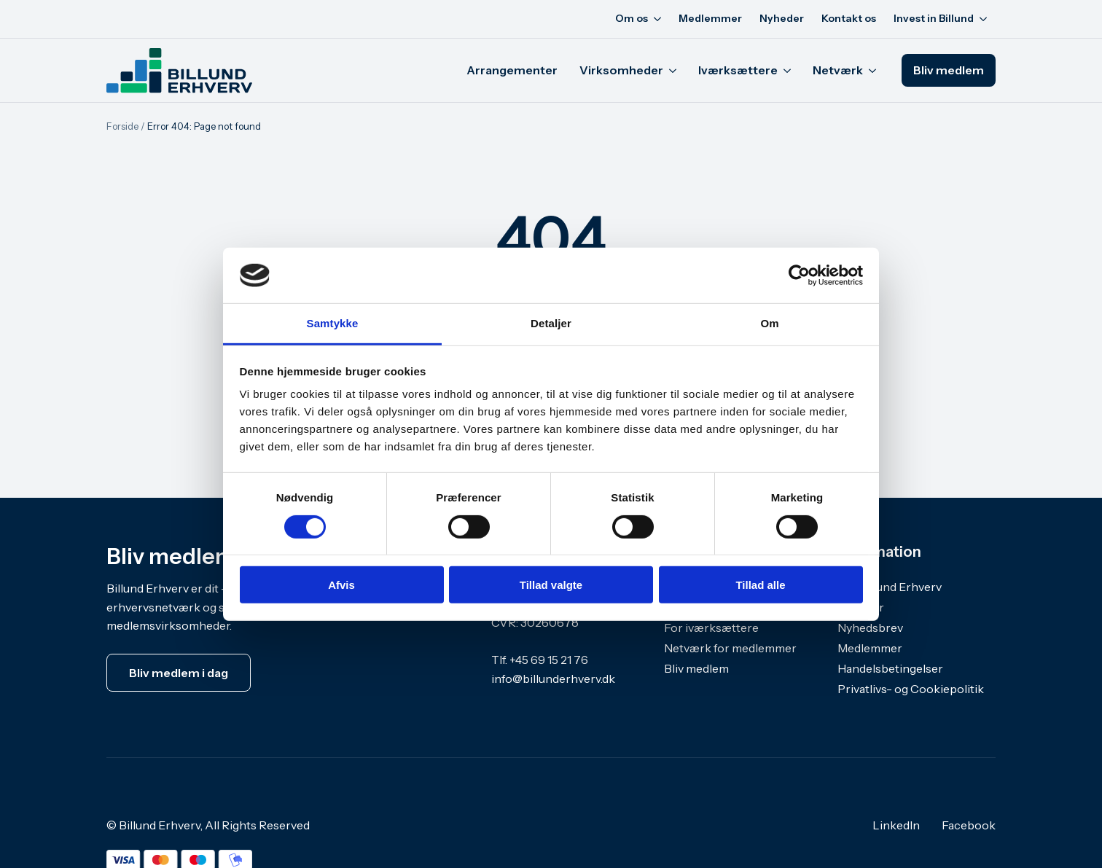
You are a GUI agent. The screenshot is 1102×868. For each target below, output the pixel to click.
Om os (631, 18)
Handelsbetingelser (890, 668)
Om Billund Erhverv (889, 586)
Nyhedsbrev (870, 627)
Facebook (969, 825)
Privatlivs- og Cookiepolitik (910, 688)
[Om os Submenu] (659, 18)
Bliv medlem (696, 668)
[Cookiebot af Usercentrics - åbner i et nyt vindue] (799, 275)
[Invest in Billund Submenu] (985, 18)
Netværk (838, 70)
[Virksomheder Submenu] (675, 71)
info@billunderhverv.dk (553, 678)
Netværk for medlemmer (730, 648)
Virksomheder (621, 70)
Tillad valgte (551, 585)
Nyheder (781, 18)
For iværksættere (711, 627)
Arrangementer (512, 70)
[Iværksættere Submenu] (790, 71)
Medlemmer (710, 18)
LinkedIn (896, 825)
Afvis (341, 585)
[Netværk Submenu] (875, 71)
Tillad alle (760, 585)
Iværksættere (738, 70)
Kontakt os (848, 18)
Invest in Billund (934, 18)
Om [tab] (769, 323)
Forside (122, 126)
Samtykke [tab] (333, 323)
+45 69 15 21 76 (548, 659)
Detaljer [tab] (551, 323)
